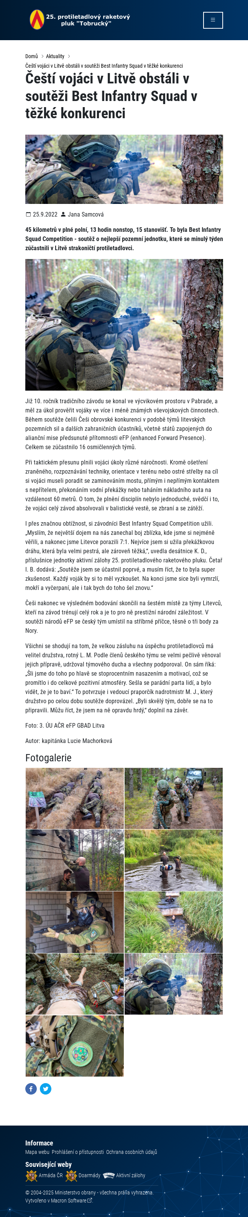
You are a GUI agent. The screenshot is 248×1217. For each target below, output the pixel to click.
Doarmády (82, 1175)
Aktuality (55, 56)
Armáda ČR (44, 1175)
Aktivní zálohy (124, 1175)
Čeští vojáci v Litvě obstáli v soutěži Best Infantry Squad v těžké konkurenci (104, 66)
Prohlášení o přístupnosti (78, 1152)
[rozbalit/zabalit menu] (213, 20)
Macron (68, 1200)
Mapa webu (37, 1152)
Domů (31, 56)
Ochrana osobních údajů (131, 1152)
